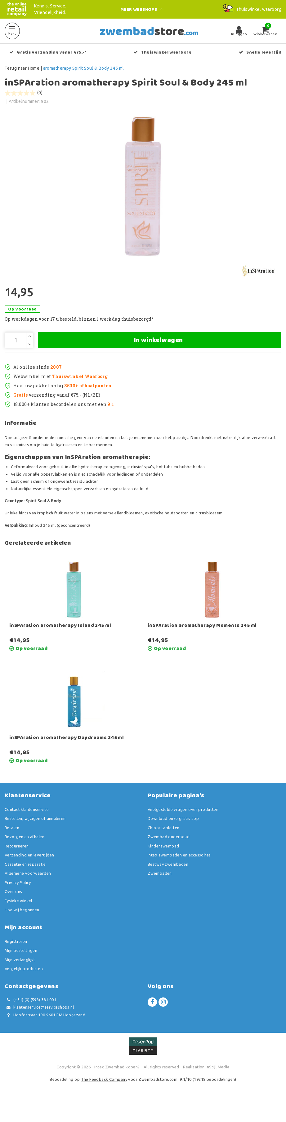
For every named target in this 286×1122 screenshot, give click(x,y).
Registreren (16, 960)
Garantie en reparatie (25, 883)
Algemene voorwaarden (28, 893)
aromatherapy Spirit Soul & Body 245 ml (83, 68)
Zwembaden (160, 893)
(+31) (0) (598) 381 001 (30, 1019)
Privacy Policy (18, 902)
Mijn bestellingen (21, 970)
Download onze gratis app (173, 838)
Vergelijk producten (24, 988)
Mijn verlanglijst (20, 979)
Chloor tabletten (164, 847)
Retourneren (17, 865)
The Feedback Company (104, 1098)
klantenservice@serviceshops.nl (39, 1026)
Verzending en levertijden (29, 874)
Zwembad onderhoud (169, 856)
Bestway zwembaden (168, 883)
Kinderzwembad (163, 865)
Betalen (12, 847)
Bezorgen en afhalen (24, 856)
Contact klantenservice (27, 828)
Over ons (13, 911)
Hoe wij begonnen (22, 929)
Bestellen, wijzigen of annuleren (35, 838)
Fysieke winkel (18, 920)
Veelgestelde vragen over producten (183, 828)
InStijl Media (217, 1086)
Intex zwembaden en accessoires (179, 874)
